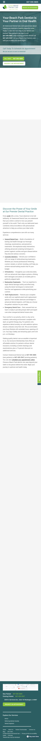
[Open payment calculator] (32, 736)
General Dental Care (11, 239)
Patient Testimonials (21, 729)
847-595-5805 (7, 36)
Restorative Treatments (13, 282)
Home (4, 729)
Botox (6, 718)
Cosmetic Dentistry (11, 257)
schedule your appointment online (23, 360)
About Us (10, 729)
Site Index (10, 731)
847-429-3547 (7, 38)
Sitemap (10, 735)
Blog (4, 731)
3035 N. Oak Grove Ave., (20, 700)
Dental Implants (9, 723)
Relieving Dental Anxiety (12, 721)
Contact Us (32, 729)
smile (8, 216)
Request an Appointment (30, 7)
